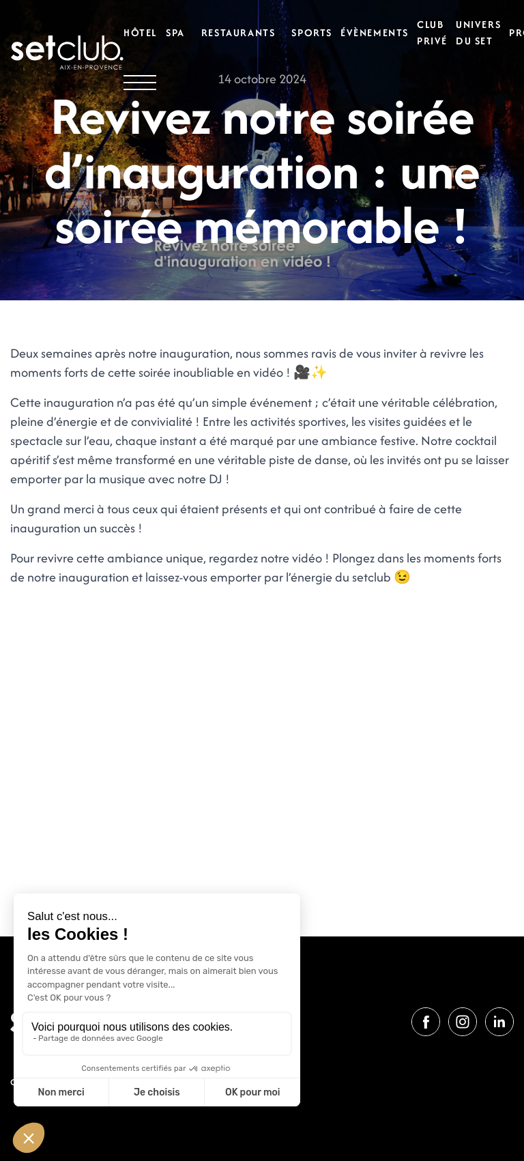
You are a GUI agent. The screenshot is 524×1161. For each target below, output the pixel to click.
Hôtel (140, 32)
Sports (311, 32)
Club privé (432, 32)
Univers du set (478, 32)
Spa (175, 32)
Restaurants (238, 32)
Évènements (374, 32)
